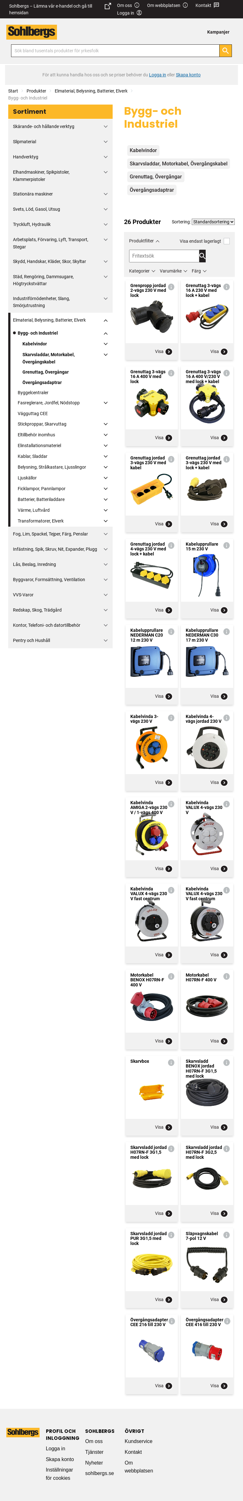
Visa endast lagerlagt (205, 241)
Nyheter (94, 1463)
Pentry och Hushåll (31, 640)
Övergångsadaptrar (42, 382)
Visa (164, 352)
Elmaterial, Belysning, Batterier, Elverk (91, 90)
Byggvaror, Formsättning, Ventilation (49, 579)
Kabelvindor (34, 343)
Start (13, 90)
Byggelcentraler (33, 392)
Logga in (55, 1448)
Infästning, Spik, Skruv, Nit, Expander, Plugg (55, 549)
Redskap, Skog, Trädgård (37, 610)
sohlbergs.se (99, 1473)
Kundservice (139, 1441)
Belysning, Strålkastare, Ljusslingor (52, 467)
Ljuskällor (27, 477)
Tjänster (94, 1452)
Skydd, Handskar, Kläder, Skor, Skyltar (49, 261)
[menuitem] (220, 32)
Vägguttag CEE (33, 413)
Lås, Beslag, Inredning (34, 564)
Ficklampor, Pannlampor (41, 488)
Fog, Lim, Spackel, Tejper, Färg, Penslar (50, 533)
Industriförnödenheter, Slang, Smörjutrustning (41, 302)
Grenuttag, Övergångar (45, 372)
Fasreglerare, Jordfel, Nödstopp (49, 402)
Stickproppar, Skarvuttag (42, 424)
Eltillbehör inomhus (36, 434)
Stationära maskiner (33, 193)
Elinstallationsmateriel (39, 445)
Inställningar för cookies (59, 1474)
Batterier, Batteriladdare (41, 499)
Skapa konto (60, 1459)
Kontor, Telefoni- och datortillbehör (46, 625)
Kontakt (207, 5)
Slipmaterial (24, 141)
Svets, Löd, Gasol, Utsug (36, 209)
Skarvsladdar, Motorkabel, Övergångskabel (48, 358)
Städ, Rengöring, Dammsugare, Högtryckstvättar (43, 280)
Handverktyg (25, 156)
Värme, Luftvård (34, 510)
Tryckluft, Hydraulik (32, 224)
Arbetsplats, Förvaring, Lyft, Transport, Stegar (50, 243)
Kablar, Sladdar (32, 456)
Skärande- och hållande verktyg (43, 126)
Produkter (36, 90)
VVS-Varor (23, 594)
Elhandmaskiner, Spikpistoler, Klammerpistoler (41, 176)
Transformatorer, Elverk (41, 520)
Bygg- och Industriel (38, 333)
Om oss (128, 5)
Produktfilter (141, 241)
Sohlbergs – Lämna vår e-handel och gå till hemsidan (60, 9)
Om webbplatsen (167, 5)
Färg (196, 270)
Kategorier (139, 270)
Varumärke (171, 270)
